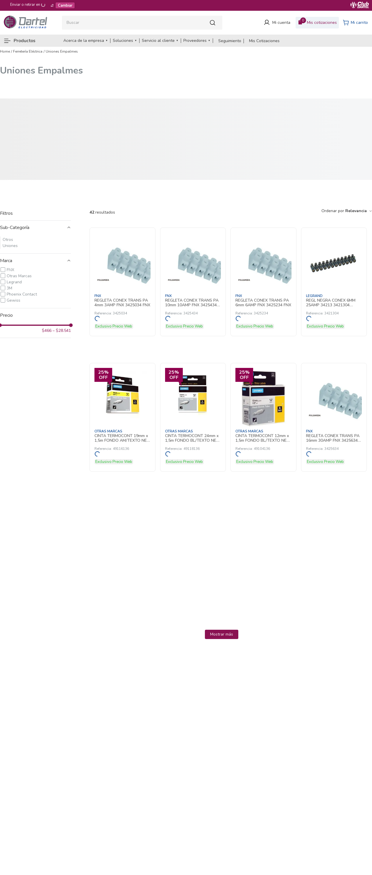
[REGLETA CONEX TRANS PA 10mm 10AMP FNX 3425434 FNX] (193, 281)
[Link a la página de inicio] (5, 51)
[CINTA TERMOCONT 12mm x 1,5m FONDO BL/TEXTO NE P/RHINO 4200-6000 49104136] (263, 417)
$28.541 (62, 330)
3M (9, 288)
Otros (8, 239)
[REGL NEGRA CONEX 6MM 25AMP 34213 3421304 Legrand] (334, 281)
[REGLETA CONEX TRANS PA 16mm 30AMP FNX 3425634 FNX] (334, 417)
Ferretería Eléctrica (27, 51)
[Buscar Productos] (214, 22)
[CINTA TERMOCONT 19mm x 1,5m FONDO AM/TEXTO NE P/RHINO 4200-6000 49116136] (122, 417)
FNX (10, 270)
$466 (46, 330)
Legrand (14, 282)
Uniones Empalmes (62, 51)
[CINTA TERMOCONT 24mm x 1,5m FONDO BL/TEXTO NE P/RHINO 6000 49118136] (193, 417)
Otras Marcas (19, 276)
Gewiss (13, 300)
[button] (35, 227)
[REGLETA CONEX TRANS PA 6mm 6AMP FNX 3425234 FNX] (263, 281)
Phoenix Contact (22, 294)
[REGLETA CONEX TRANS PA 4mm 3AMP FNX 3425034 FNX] (122, 281)
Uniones (10, 245)
